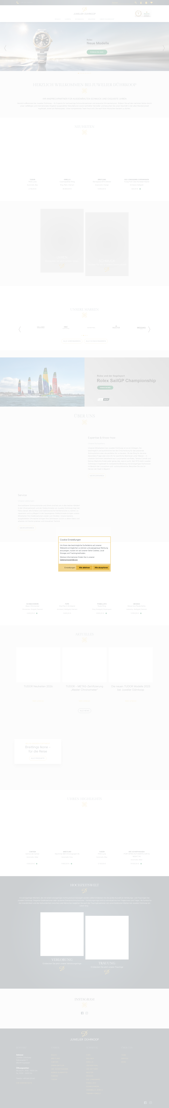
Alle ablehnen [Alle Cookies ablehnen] (84, 568)
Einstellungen (69, 568)
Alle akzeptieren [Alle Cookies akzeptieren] (101, 568)
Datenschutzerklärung (69, 560)
